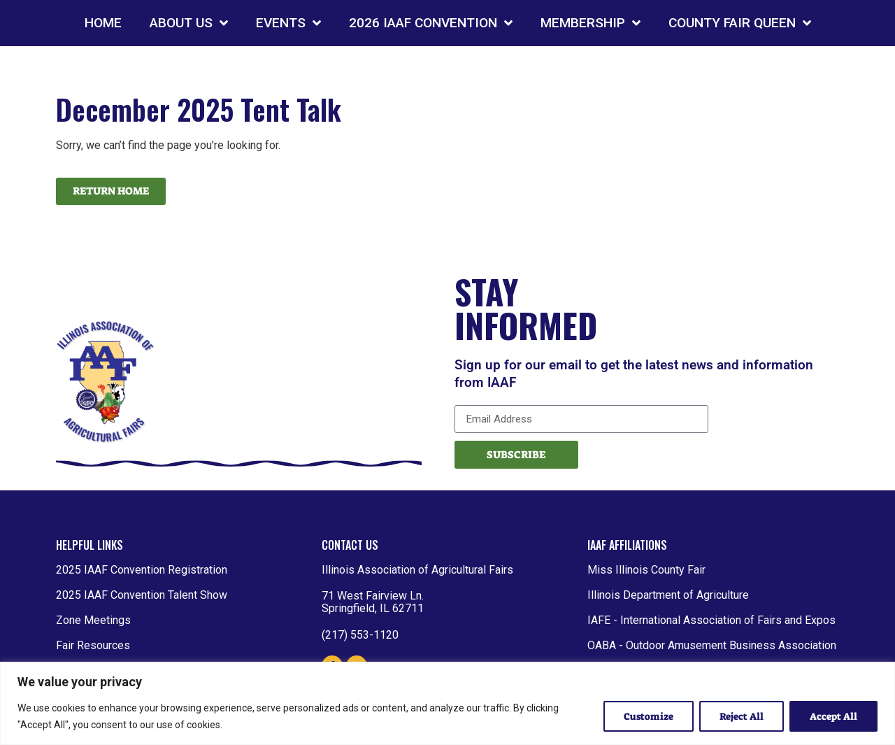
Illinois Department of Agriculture (668, 595)
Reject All (741, 716)
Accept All (833, 716)
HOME (103, 23)
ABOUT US (189, 22)
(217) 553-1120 (360, 634)
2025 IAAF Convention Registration (141, 569)
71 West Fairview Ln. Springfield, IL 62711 (373, 602)
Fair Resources (93, 645)
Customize (648, 716)
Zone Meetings (93, 620)
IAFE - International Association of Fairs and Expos (711, 620)
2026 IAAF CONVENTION (431, 22)
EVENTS (288, 22)
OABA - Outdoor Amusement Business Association (711, 645)
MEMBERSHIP (590, 22)
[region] (447, 703)
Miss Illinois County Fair (646, 569)
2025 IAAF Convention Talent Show (141, 595)
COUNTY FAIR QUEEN (739, 22)
